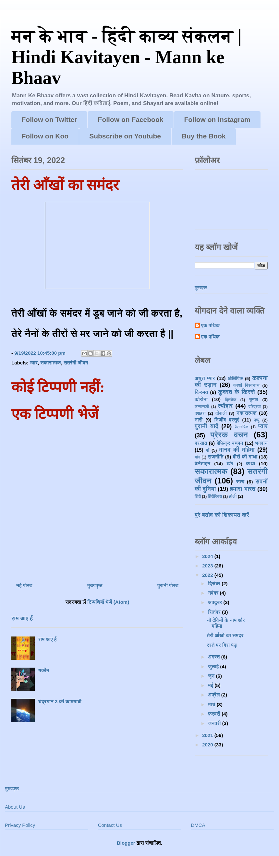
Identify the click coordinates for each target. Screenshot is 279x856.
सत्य (240, 481)
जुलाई (214, 666)
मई (211, 685)
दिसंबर (215, 583)
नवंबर (214, 593)
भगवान (261, 443)
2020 (208, 744)
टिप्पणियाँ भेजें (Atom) (108, 602)
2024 (208, 556)
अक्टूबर (215, 602)
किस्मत (201, 392)
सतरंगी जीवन (76, 362)
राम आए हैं (22, 618)
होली (233, 496)
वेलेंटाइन (202, 463)
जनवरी (215, 723)
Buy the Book (203, 136)
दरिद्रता (255, 406)
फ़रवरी (215, 714)
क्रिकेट (230, 400)
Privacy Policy (20, 825)
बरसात (201, 443)
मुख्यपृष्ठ (95, 585)
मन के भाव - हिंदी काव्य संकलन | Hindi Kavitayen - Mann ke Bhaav (126, 57)
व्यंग (230, 463)
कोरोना (201, 399)
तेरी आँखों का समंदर (225, 635)
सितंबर (215, 612)
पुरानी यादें (206, 426)
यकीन (43, 670)
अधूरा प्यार (205, 378)
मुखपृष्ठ (201, 287)
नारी (198, 419)
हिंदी (198, 496)
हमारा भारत (243, 489)
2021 (208, 735)
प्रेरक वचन (229, 434)
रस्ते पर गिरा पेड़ (222, 645)
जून (212, 676)
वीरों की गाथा (245, 456)
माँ (207, 450)
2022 (208, 575)
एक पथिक (210, 325)
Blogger (126, 843)
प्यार (34, 362)
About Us (15, 807)
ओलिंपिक (235, 378)
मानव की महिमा (237, 449)
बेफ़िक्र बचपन (229, 443)
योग (197, 457)
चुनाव (253, 399)
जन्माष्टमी (202, 406)
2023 (208, 565)
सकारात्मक (50, 362)
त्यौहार (225, 406)
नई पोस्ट (24, 585)
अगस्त (214, 657)
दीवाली (221, 413)
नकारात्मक (247, 413)
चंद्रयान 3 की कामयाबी (59, 701)
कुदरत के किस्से (236, 392)
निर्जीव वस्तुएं (226, 419)
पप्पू (257, 420)
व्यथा (250, 463)
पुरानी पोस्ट (167, 585)
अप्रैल (214, 694)
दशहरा (200, 413)
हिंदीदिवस (215, 496)
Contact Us (110, 825)
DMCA (198, 825)
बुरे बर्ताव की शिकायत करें (222, 515)
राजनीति (215, 456)
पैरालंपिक (241, 427)
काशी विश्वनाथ (246, 385)
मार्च (212, 704)
